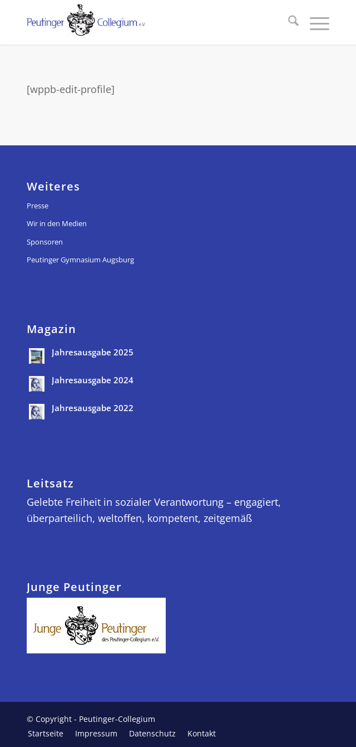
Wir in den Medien (57, 223)
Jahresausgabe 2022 (93, 407)
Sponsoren (45, 242)
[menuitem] (288, 22)
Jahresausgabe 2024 (93, 379)
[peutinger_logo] (148, 22)
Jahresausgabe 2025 (93, 352)
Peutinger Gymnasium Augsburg (80, 260)
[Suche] (288, 22)
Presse (37, 206)
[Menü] (314, 22)
